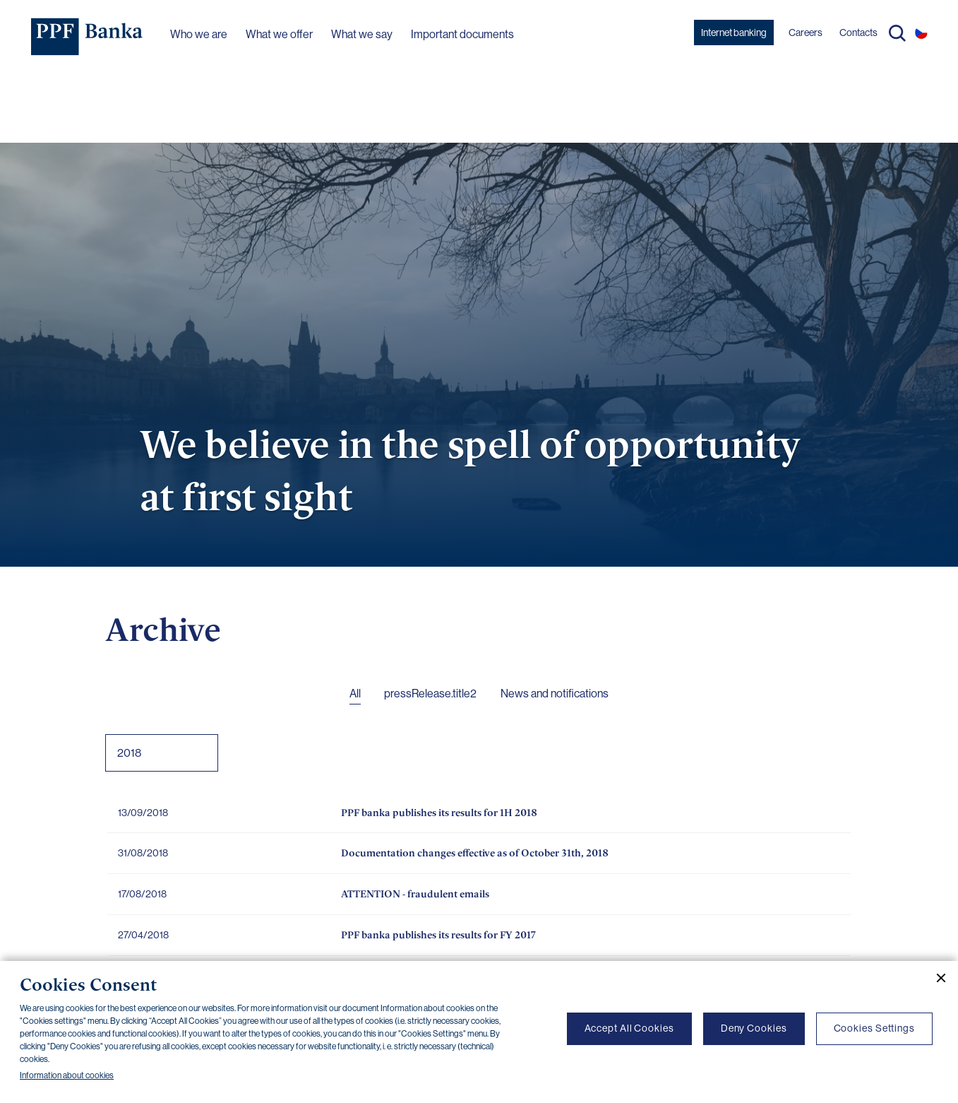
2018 (129, 753)
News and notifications (555, 693)
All (355, 693)
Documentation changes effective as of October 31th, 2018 (475, 853)
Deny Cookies (754, 1028)
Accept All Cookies (629, 1028)
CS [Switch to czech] (921, 32)
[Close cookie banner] (935, 978)
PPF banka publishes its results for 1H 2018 (439, 812)
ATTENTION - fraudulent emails (415, 893)
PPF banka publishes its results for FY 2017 (438, 934)
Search (897, 33)
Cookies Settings (874, 1028)
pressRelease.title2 (430, 693)
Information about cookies (67, 1075)
